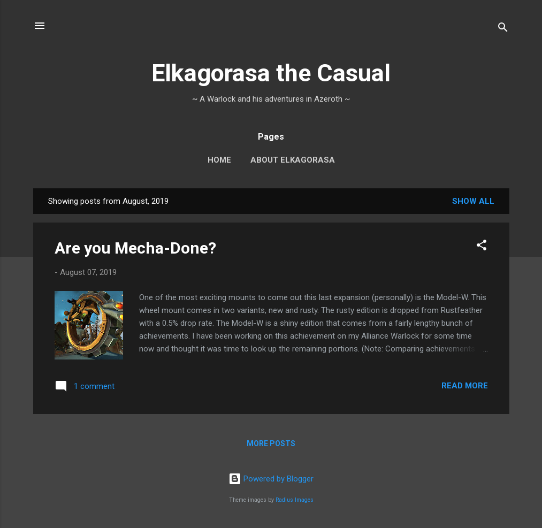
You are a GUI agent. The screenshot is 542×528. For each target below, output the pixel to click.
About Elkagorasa (292, 160)
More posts (271, 443)
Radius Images (295, 499)
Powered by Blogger (271, 479)
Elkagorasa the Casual (271, 73)
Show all (473, 201)
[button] (481, 247)
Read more (464, 386)
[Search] (503, 29)
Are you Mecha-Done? (135, 248)
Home (219, 160)
